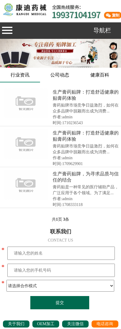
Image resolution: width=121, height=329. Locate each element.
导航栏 (56, 30)
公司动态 (59, 74)
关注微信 (75, 324)
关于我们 (16, 324)
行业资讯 (20, 74)
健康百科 (99, 74)
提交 (60, 302)
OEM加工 (45, 324)
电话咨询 (105, 324)
